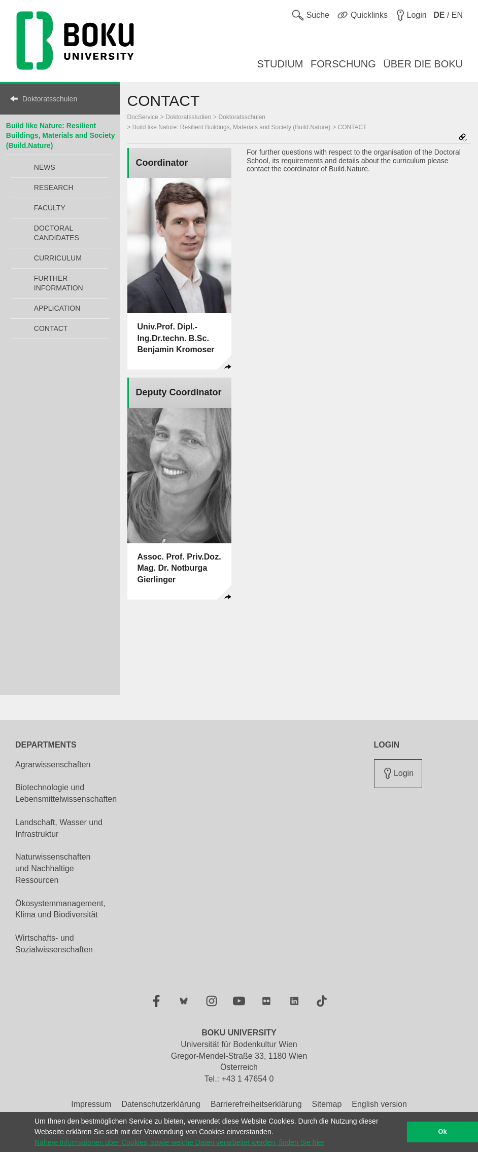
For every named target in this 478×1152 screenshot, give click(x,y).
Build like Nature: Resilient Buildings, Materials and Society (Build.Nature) (60, 136)
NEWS (44, 167)
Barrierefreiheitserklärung (256, 1104)
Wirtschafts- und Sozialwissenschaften (54, 944)
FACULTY (49, 208)
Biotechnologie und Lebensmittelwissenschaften (66, 793)
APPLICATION (57, 308)
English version (379, 1104)
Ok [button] (442, 1131)
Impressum (91, 1104)
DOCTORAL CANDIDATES (56, 233)
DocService (142, 117)
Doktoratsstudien (188, 117)
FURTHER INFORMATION (58, 283)
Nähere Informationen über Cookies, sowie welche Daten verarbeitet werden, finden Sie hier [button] (179, 1142)
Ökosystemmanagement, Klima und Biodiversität (60, 909)
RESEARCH (54, 187)
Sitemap (327, 1104)
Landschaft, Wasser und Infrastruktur (59, 828)
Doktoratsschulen (49, 99)
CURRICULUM (58, 258)
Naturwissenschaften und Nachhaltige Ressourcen (53, 868)
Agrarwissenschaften (53, 764)
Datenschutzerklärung (160, 1104)
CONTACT (51, 328)
